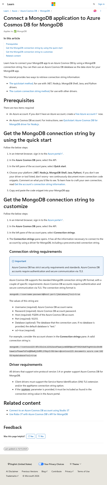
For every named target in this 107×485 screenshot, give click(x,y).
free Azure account (85, 113)
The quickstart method (21, 83)
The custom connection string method (29, 91)
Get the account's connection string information (40, 184)
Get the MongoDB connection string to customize (29, 51)
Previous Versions (30, 471)
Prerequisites (12, 43)
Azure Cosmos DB (28, 10)
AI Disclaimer (12, 471)
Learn (6, 10)
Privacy (68, 471)
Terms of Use (83, 471)
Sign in (101, 4)
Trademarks (11, 475)
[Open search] (94, 4)
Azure (14, 10)
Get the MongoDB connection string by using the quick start (34, 47)
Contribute (57, 471)
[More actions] (100, 10)
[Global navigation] (3, 4)
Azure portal (54, 153)
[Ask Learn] (95, 10)
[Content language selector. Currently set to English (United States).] (20, 464)
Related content (13, 55)
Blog (44, 471)
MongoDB (45, 10)
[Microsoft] (53, 4)
